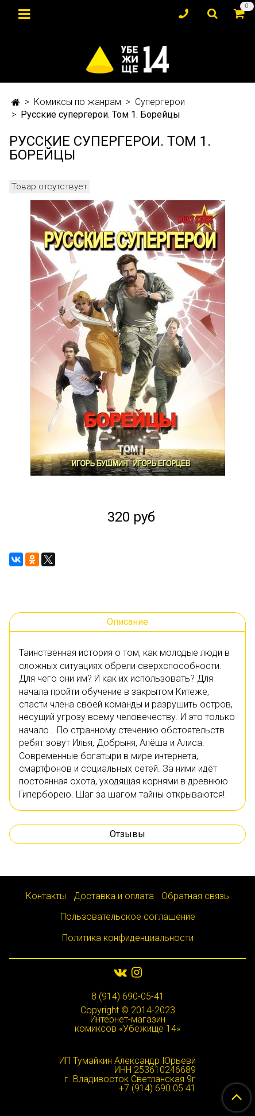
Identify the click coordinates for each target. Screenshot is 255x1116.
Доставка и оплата (114, 896)
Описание (127, 621)
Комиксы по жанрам (77, 101)
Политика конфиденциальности (128, 937)
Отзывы (127, 834)
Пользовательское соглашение (127, 916)
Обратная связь (195, 896)
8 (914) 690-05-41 (127, 996)
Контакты (46, 896)
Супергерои (160, 101)
